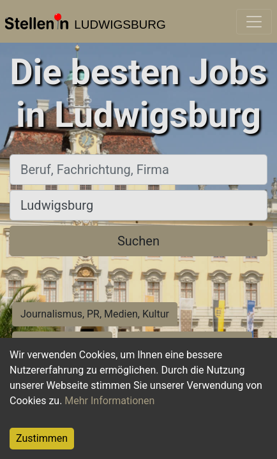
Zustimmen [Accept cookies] (42, 438)
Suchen (138, 241)
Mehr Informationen (109, 401)
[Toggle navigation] (254, 21)
